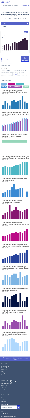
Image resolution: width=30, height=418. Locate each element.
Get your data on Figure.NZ (8, 382)
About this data (6, 65)
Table (4, 26)
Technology (4, 369)
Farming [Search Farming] (3, 86)
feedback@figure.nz (15, 360)
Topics (2, 396)
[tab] (15, 23)
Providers (3, 401)
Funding (3, 373)
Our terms (3, 387)
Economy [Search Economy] (11, 84)
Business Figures (5, 394)
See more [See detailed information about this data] (15, 74)
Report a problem (6, 59)
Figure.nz (5, 2)
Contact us (4, 385)
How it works (4, 368)
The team (3, 374)
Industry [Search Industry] (26, 86)
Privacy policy (4, 389)
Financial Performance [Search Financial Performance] (14, 86)
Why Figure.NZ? (5, 366)
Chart (4, 23)
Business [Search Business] (3, 84)
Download (25, 59)
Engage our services (6, 383)
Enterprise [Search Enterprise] (20, 84)
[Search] (19, 5)
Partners (3, 399)
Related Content (6, 80)
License (4, 61)
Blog (2, 397)
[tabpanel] (15, 42)
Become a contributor (7, 380)
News (2, 371)
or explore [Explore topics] (25, 5)
